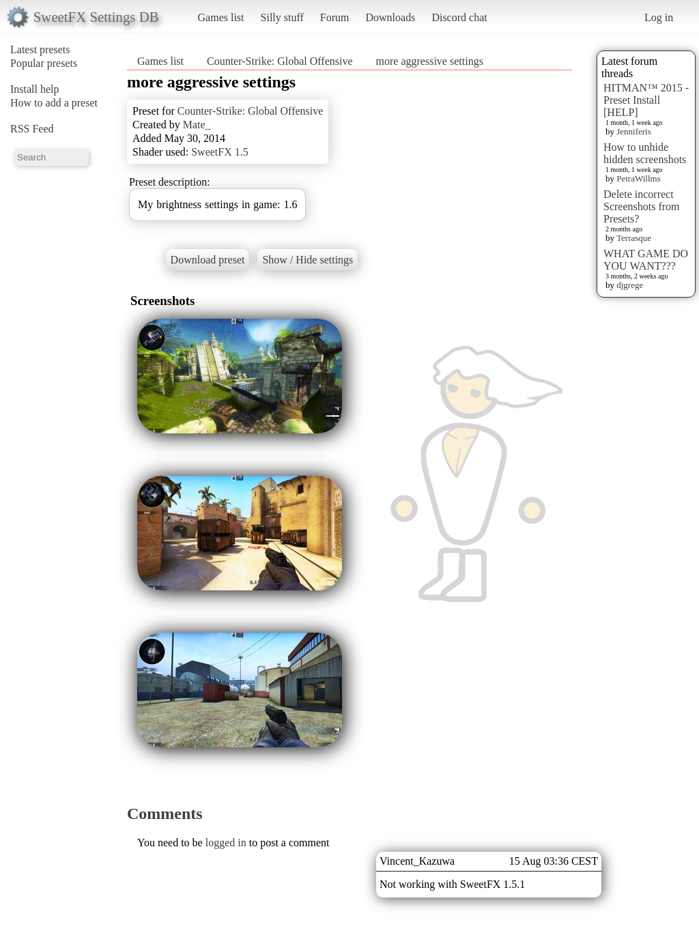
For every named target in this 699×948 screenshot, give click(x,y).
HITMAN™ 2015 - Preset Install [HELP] (646, 100)
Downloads (390, 17)
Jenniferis (633, 131)
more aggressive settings (429, 61)
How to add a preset (54, 103)
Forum (335, 17)
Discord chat (459, 17)
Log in (658, 17)
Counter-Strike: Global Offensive (280, 61)
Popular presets (43, 63)
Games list (221, 17)
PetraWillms (638, 178)
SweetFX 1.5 (219, 152)
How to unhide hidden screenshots (644, 153)
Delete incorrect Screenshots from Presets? (641, 206)
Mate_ (197, 124)
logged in (225, 842)
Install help (34, 89)
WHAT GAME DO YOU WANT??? (645, 260)
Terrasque (633, 238)
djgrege (629, 285)
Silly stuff (282, 17)
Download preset (208, 259)
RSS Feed (32, 128)
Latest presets (40, 49)
